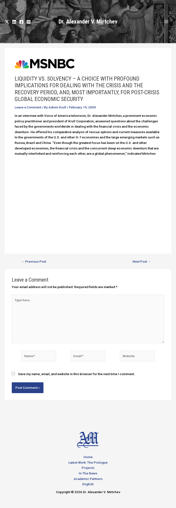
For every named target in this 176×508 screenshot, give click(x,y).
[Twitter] (7, 22)
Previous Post (33, 261)
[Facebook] (21, 22)
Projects (88, 468)
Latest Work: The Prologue (88, 462)
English (88, 484)
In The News (88, 473)
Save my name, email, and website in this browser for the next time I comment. (76, 374)
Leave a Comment (28, 107)
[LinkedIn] (14, 22)
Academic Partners (88, 479)
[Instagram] (28, 22)
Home (88, 457)
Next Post (142, 261)
